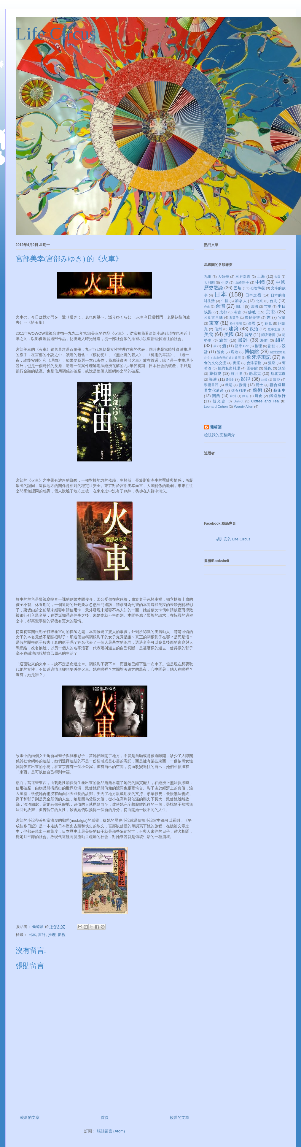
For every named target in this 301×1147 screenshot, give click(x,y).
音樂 (248, 334)
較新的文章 (29, 1117)
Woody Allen (243, 406)
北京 (259, 301)
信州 (218, 329)
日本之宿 (253, 295)
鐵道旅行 (277, 396)
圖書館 (252, 368)
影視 (62, 934)
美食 (209, 334)
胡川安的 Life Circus (233, 539)
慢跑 (268, 368)
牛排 (225, 301)
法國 (252, 323)
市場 (267, 306)
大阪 (277, 276)
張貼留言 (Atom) (111, 1131)
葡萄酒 (216, 427)
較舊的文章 (179, 1117)
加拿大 (241, 301)
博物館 (252, 351)
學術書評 (211, 385)
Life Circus (56, 33)
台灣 (220, 306)
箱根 (264, 379)
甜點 (271, 346)
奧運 (236, 363)
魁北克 (255, 373)
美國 (229, 334)
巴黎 (237, 288)
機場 (228, 385)
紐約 (280, 339)
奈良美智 (252, 317)
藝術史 (279, 390)
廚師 (230, 379)
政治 (254, 329)
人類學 (223, 276)
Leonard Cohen (216, 406)
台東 (207, 306)
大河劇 (209, 282)
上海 (261, 276)
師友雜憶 (268, 335)
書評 (42, 934)
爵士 (259, 385)
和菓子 (234, 317)
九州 (207, 276)
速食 (220, 352)
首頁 (105, 1117)
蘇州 (233, 396)
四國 (254, 306)
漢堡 (282, 368)
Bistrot (238, 401)
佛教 (252, 312)
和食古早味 (213, 317)
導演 (213, 379)
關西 (216, 396)
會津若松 (254, 363)
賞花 (276, 379)
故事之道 (274, 329)
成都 (223, 312)
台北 (274, 301)
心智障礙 (258, 288)
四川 (240, 306)
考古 (237, 312)
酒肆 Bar (242, 346)
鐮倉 (258, 396)
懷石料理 (238, 390)
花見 (268, 323)
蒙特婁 (215, 373)
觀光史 (219, 401)
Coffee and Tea (265, 401)
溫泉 (271, 363)
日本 (32, 934)
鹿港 (234, 352)
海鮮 (264, 340)
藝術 (257, 390)
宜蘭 (282, 317)
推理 (52, 934)
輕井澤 (236, 373)
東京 (214, 323)
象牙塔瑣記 (258, 357)
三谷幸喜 (242, 276)
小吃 (224, 282)
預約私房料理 (229, 368)
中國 (260, 282)
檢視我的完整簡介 (219, 435)
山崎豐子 (242, 282)
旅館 (223, 340)
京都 (271, 311)
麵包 (245, 396)
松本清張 (236, 323)
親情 (243, 385)
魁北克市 (277, 373)
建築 (234, 328)
